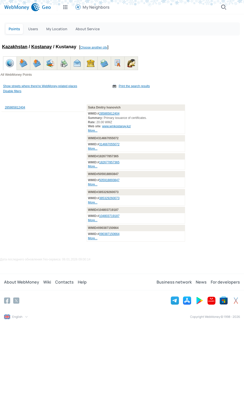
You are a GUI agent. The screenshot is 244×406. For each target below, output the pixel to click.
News (201, 282)
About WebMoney (21, 282)
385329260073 (109, 198)
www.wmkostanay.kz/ (116, 126)
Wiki (47, 282)
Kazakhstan (14, 46)
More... (92, 130)
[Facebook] (7, 301)
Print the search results (134, 86)
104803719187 (109, 216)
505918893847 (109, 180)
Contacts (64, 282)
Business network (174, 282)
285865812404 (15, 107)
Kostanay (41, 46)
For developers (225, 282)
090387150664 (109, 234)
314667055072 (109, 144)
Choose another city (94, 47)
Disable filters (12, 91)
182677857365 (109, 162)
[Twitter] (16, 301)
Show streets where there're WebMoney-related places (40, 86)
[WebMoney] (22, 7)
